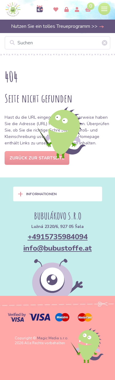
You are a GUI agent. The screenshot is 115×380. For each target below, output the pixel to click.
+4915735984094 (58, 237)
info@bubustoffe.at (57, 248)
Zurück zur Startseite (37, 158)
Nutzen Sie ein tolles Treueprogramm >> (57, 26)
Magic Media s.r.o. (52, 338)
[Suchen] (57, 43)
